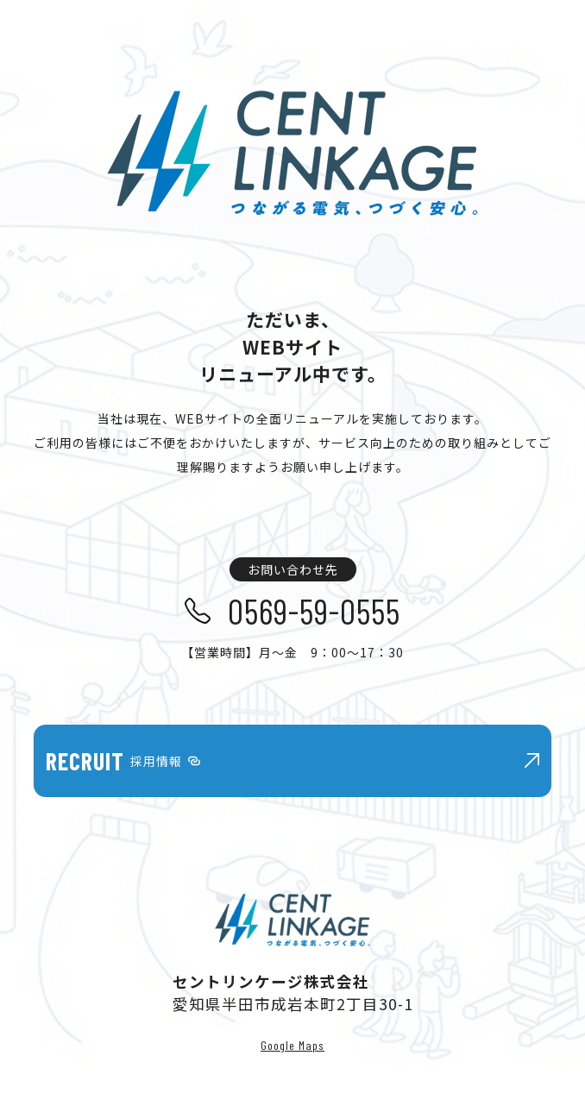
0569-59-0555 (314, 611)
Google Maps (292, 1046)
